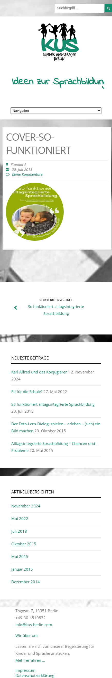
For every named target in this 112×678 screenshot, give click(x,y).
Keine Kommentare (27, 174)
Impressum (25, 670)
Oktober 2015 (23, 543)
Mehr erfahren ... (30, 660)
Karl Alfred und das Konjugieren (39, 371)
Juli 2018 (19, 531)
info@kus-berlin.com (33, 624)
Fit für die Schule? (26, 391)
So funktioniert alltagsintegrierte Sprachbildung (53, 404)
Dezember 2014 (25, 581)
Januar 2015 (22, 569)
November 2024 (25, 505)
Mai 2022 (19, 518)
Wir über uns (26, 635)
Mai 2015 (19, 556)
